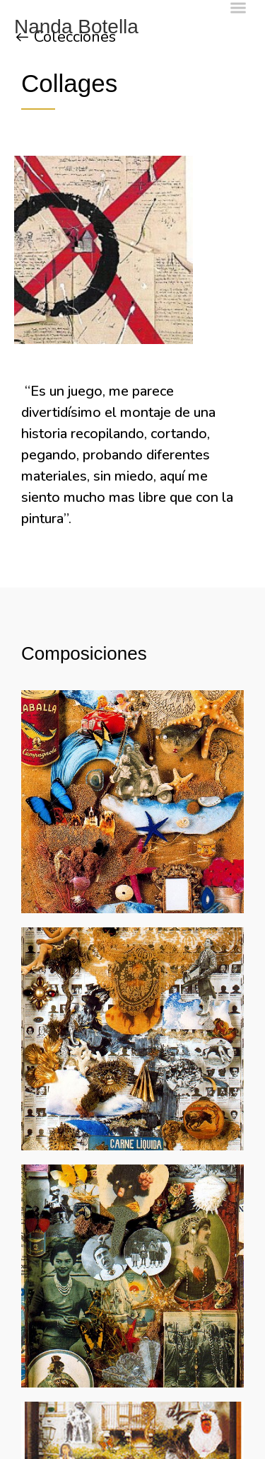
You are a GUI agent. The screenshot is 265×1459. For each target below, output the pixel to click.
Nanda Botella (76, 27)
